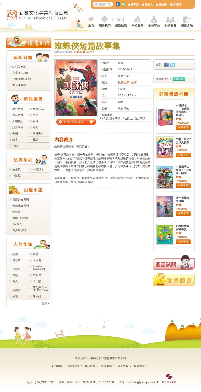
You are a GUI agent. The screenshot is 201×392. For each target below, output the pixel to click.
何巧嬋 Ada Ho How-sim (40, 289)
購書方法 (139, 366)
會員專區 (133, 4)
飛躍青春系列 (20, 199)
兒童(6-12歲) (20, 72)
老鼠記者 (38, 169)
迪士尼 (16, 169)
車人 (15, 281)
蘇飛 (15, 296)
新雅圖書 (57, 366)
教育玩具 (38, 109)
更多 (44, 303)
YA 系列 (17, 224)
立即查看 (183, 127)
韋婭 (15, 275)
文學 (35, 115)
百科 (35, 121)
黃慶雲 (16, 290)
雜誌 (35, 139)
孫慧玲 (16, 269)
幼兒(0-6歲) (19, 66)
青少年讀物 (19, 230)
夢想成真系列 (20, 205)
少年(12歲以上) (21, 78)
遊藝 (35, 127)
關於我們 (73, 366)
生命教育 (17, 115)
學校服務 (137, 25)
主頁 (91, 25)
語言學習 (17, 127)
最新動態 (89, 366)
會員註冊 (161, 4)
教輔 (15, 133)
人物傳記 (17, 121)
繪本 (15, 139)
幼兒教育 (17, 109)
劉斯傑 (37, 275)
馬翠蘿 (16, 260)
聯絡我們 (175, 4)
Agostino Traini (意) (39, 268)
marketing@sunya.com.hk (143, 382)
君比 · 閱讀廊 (20, 218)
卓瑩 (35, 254)
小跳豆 (16, 175)
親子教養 (122, 366)
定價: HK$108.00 (74, 121)
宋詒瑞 (37, 260)
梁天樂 (37, 281)
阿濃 (15, 254)
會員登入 (147, 4)
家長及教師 (19, 85)
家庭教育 (38, 133)
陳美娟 (37, 296)
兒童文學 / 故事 (127, 82)
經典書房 (17, 211)
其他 (15, 145)
